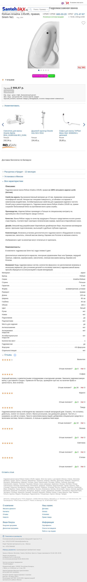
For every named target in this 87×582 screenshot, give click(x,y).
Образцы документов (9, 549)
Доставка (45, 508)
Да (76, 369)
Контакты (6, 511)
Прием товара (47, 517)
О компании (8, 505)
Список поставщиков (49, 528)
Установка (45, 514)
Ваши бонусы (9, 522)
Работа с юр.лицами (49, 531)
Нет (82, 369)
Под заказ (9, 91)
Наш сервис (47, 505)
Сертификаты (46, 525)
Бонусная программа (10, 525)
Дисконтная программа (10, 528)
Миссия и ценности (9, 508)
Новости (5, 517)
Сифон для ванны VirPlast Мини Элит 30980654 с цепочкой (70, 133)
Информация (48, 522)
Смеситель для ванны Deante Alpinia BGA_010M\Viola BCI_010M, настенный (15, 134)
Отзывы (5, 514)
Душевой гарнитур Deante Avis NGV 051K (42, 132)
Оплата (44, 511)
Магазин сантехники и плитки (13, 11)
